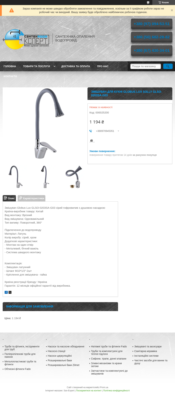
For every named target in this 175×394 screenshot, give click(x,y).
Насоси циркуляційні (60, 355)
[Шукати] (168, 66)
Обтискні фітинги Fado (17, 369)
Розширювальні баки (60, 360)
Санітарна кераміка (145, 351)
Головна (10, 66)
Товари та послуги (36, 66)
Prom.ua (104, 387)
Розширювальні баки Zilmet (63, 365)
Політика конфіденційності (116, 390)
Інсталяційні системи (146, 355)
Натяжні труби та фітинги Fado (109, 346)
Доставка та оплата (75, 66)
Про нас (103, 66)
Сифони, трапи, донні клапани (108, 358)
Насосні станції (56, 351)
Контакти (10, 76)
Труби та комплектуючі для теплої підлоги (106, 352)
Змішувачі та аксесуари (148, 346)
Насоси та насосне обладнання (66, 346)
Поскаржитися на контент (88, 390)
